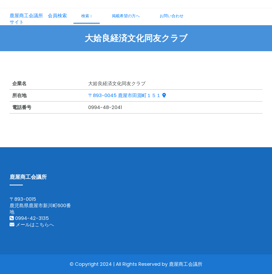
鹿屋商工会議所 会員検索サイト (38, 18)
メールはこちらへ (32, 224)
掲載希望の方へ (126, 16)
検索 (86, 16)
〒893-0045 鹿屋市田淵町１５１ (127, 95)
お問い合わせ (172, 16)
